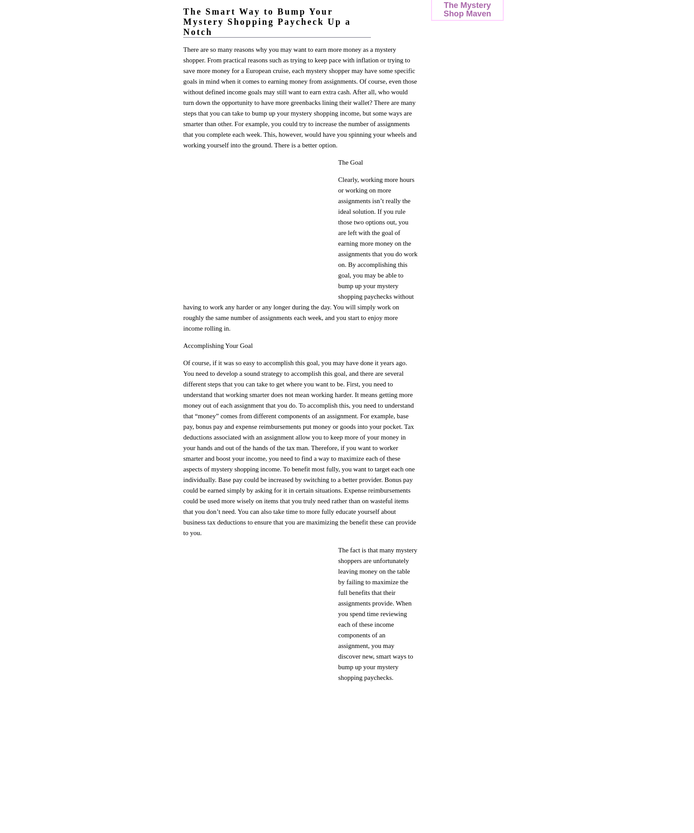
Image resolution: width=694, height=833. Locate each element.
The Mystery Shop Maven (467, 9)
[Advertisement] (257, 225)
